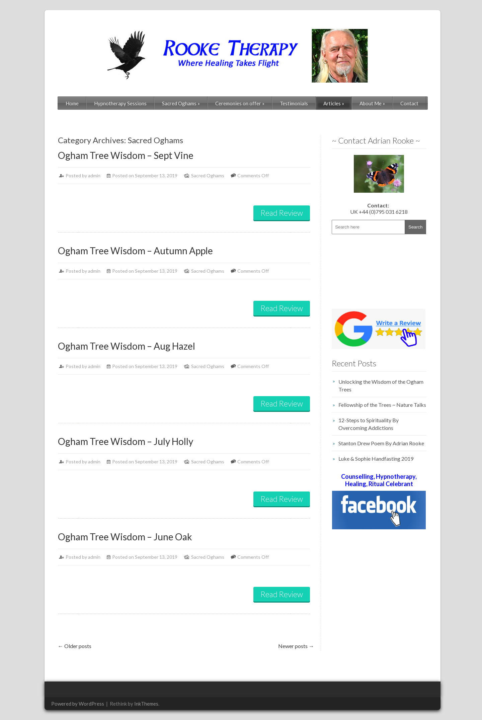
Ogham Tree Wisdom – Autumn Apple (135, 250)
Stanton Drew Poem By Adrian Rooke (381, 443)
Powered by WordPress (77, 704)
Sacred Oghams (181, 103)
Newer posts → (296, 646)
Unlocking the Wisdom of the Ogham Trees (380, 385)
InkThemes (146, 704)
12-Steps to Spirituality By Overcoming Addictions (368, 424)
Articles (333, 103)
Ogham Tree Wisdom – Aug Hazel (126, 346)
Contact (409, 103)
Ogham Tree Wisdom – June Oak (125, 536)
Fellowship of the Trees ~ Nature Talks (382, 404)
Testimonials (294, 103)
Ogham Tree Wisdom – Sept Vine (125, 155)
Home (72, 103)
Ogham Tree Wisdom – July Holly (125, 441)
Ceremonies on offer (239, 103)
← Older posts (74, 646)
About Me (372, 103)
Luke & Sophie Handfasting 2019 (375, 458)
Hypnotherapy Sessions (120, 103)
